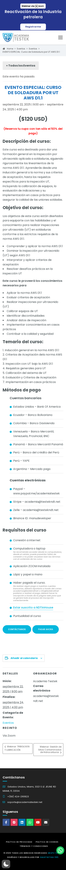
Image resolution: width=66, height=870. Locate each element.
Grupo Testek (55, 853)
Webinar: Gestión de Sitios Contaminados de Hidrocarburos (49, 749)
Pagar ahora (45, 629)
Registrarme (33, 26)
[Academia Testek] (16, 37)
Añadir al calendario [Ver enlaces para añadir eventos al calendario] (24, 658)
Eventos (8, 723)
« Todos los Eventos (20, 66)
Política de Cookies (47, 842)
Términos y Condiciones (34, 846)
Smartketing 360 (49, 857)
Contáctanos (17, 629)
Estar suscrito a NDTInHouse (33, 607)
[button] (6, 864)
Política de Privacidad (19, 842)
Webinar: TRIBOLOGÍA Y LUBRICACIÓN (17, 748)
